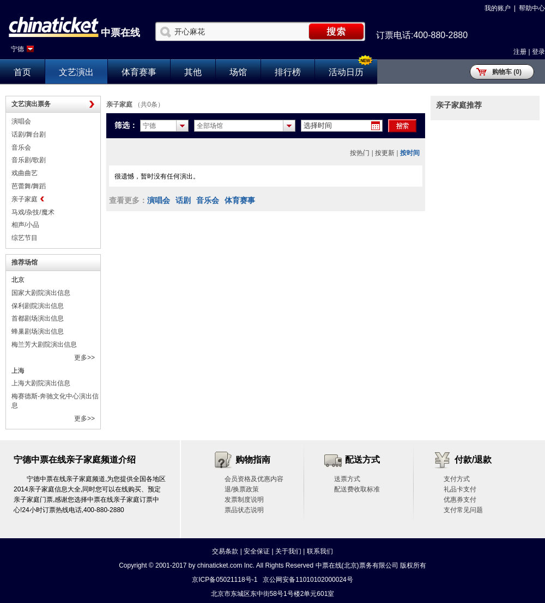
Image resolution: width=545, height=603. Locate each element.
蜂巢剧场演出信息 (37, 331)
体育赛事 (139, 72)
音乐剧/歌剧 (28, 160)
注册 (519, 52)
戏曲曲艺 (24, 173)
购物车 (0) (507, 72)
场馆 (238, 72)
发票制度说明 (244, 499)
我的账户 (498, 8)
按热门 (360, 153)
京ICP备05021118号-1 (224, 579)
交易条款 (225, 551)
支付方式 (457, 479)
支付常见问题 (463, 510)
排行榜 (288, 72)
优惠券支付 (460, 499)
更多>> (84, 357)
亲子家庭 (24, 199)
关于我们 (288, 551)
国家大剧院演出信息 (40, 293)
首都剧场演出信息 (37, 318)
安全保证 (257, 551)
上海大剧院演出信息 (40, 383)
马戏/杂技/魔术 (33, 212)
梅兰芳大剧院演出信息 (44, 344)
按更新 (385, 153)
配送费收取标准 (357, 489)
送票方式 (347, 479)
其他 (193, 72)
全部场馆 (210, 126)
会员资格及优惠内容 (254, 479)
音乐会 (21, 147)
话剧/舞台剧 (28, 134)
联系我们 (320, 551)
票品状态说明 (244, 510)
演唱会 (21, 121)
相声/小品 (25, 225)
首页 (22, 72)
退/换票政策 (242, 489)
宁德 (17, 49)
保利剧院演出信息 (37, 306)
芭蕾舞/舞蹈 (28, 186)
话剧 (183, 200)
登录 (538, 52)
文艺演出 (76, 72)
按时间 (410, 153)
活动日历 (346, 72)
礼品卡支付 (460, 489)
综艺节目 (24, 238)
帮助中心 (532, 8)
